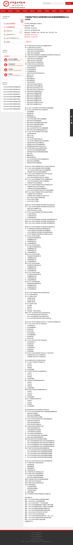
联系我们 (68, 11)
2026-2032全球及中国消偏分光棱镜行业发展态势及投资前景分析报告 (21, 101)
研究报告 (10, 11)
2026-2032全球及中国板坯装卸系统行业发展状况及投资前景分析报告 (21, 104)
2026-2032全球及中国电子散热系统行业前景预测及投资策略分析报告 (21, 106)
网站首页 (3, 11)
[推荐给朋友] (33, 23)
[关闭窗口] (39, 23)
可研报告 (47, 11)
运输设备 (61, 11)
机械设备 (54, 11)
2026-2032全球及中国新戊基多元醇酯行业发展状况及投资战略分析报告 (22, 91)
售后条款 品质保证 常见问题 (36, 539)
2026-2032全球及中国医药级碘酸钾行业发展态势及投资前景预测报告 (21, 96)
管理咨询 (32, 11)
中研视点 (17, 11)
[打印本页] (27, 23)
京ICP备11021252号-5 (30, 541)
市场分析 (25, 11)
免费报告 (39, 11)
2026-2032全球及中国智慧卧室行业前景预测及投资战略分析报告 (20, 94)
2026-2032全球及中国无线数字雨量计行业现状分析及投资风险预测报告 (22, 87)
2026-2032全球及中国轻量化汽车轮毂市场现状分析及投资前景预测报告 (22, 89)
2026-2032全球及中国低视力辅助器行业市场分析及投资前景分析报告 (21, 109)
